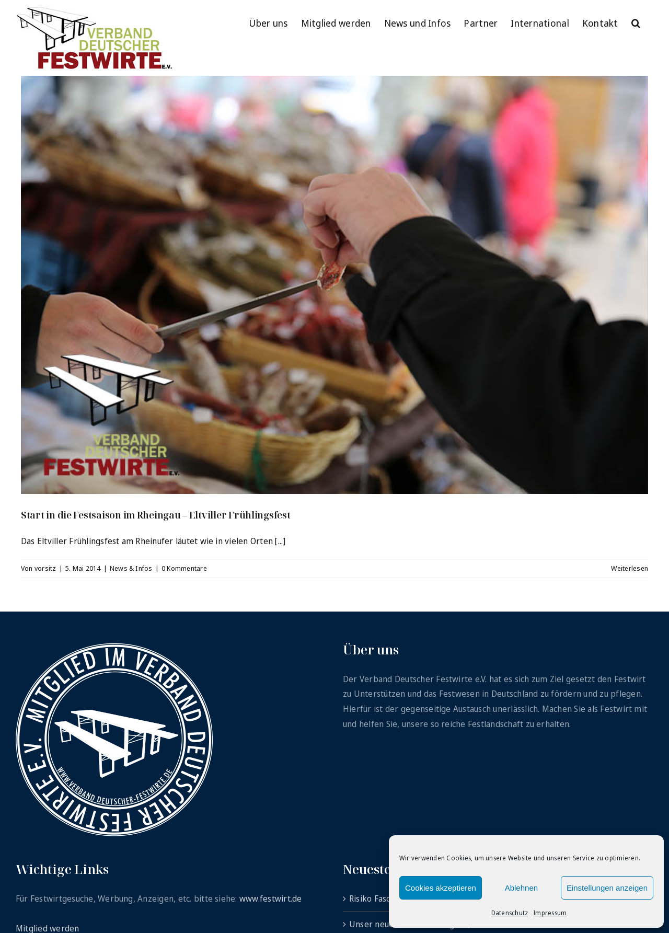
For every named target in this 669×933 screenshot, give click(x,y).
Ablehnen (521, 887)
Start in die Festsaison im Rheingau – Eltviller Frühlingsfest (156, 515)
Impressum (550, 912)
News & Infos (131, 568)
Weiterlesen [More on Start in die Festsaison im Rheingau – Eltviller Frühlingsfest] (629, 568)
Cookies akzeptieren (440, 887)
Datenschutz (509, 912)
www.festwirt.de (270, 898)
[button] (635, 22)
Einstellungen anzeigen (607, 887)
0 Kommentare (184, 568)
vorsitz (45, 568)
